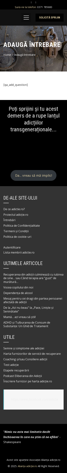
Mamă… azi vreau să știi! (19, 317)
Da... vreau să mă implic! (33, 175)
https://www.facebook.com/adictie (34, 399)
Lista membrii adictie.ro (18, 252)
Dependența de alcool (18, 293)
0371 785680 (44, 7)
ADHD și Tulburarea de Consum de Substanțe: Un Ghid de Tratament (26, 324)
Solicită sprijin (49, 17)
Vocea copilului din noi (18, 287)
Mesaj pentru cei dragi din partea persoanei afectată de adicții (32, 300)
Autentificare (12, 247)
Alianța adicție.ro (27, 466)
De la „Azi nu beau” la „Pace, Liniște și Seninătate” (28, 309)
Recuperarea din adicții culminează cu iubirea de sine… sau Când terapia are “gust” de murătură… (33, 278)
